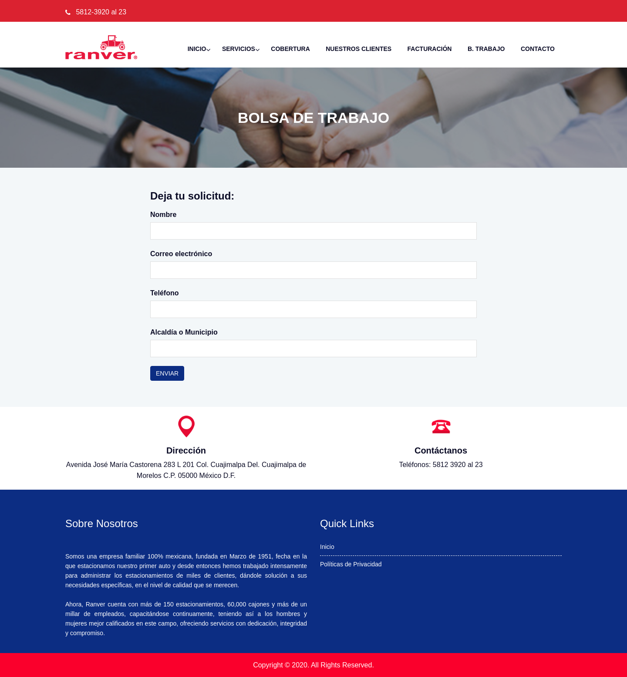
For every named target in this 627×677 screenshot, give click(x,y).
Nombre (163, 214)
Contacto (538, 48)
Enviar (167, 373)
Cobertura (290, 48)
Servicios (238, 48)
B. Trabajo (486, 48)
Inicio (197, 48)
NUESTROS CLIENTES (358, 48)
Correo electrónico (181, 253)
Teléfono (164, 293)
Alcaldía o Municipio (184, 332)
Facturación (430, 48)
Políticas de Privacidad (351, 564)
